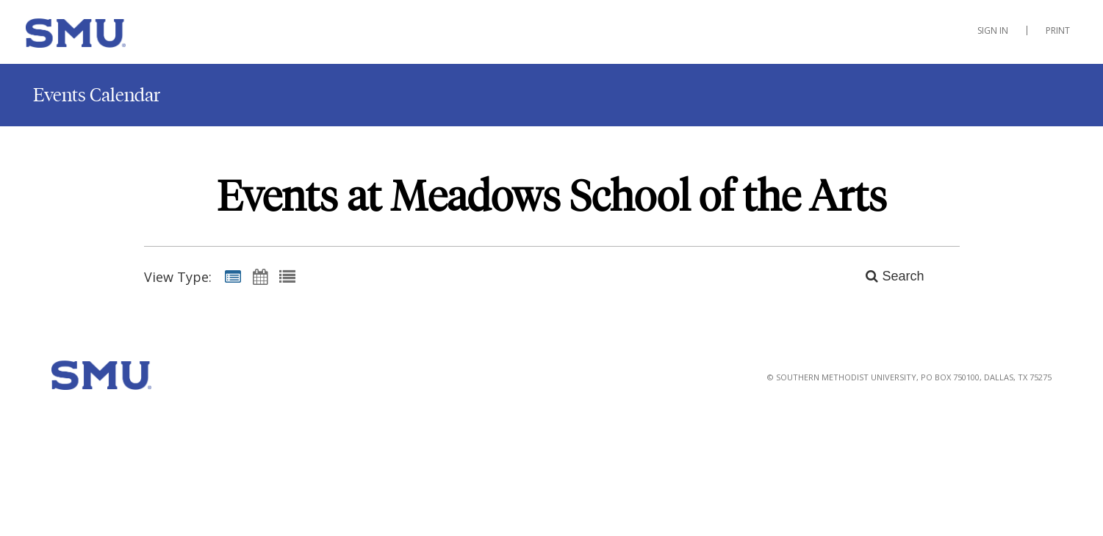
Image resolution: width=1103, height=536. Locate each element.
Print (1058, 30)
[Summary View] (233, 276)
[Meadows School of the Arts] (99, 36)
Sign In (992, 30)
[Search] (886, 276)
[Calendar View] (260, 276)
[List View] (287, 276)
